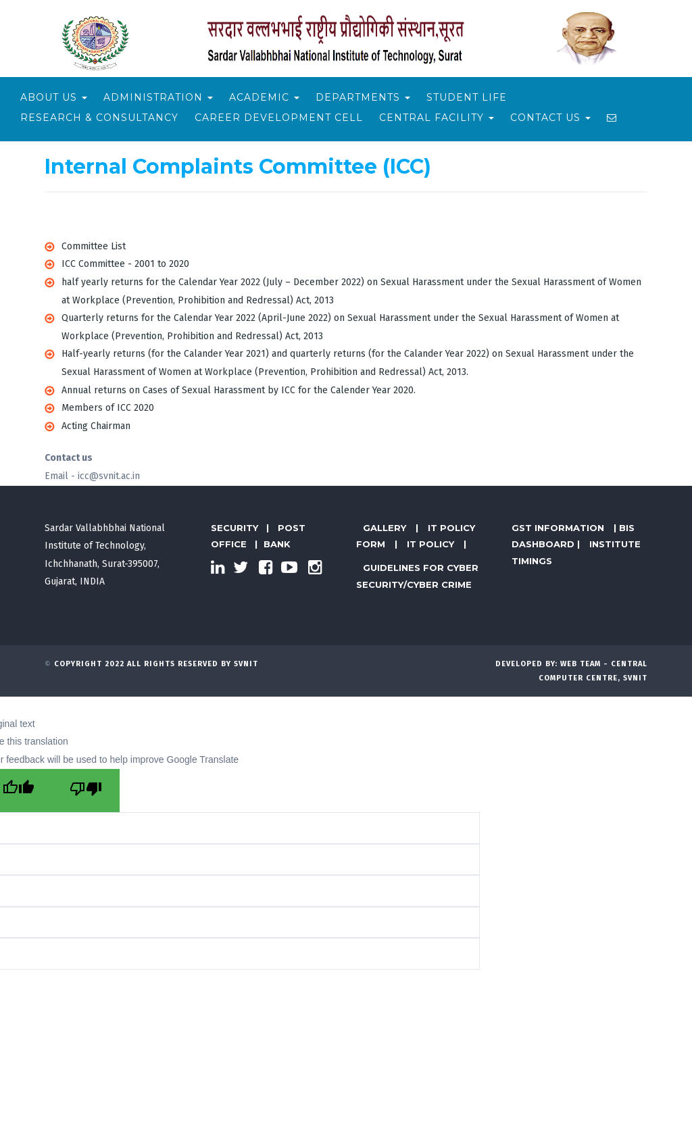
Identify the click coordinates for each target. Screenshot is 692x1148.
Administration (158, 97)
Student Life (466, 97)
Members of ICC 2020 (107, 408)
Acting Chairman (95, 426)
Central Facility (436, 117)
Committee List (93, 246)
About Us (53, 97)
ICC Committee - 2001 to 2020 (125, 264)
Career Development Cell (279, 117)
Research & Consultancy (99, 117)
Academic (264, 97)
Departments (363, 97)
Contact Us (550, 117)
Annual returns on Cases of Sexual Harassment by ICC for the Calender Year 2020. (238, 390)
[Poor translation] (86, 791)
